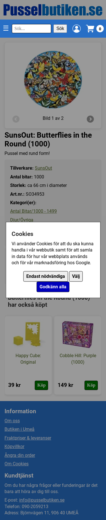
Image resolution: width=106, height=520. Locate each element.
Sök (60, 28)
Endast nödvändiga (45, 276)
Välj (76, 276)
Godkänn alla (53, 287)
